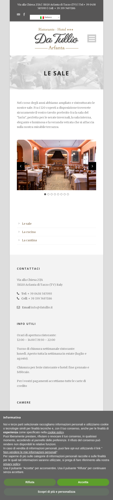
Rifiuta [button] (29, 482)
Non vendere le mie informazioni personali (29, 452)
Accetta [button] (83, 482)
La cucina (29, 232)
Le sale (27, 223)
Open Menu (91, 38)
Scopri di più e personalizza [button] (56, 491)
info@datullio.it (42, 307)
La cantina (29, 240)
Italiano (46, 17)
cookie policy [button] (56, 432)
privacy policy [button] (11, 464)
